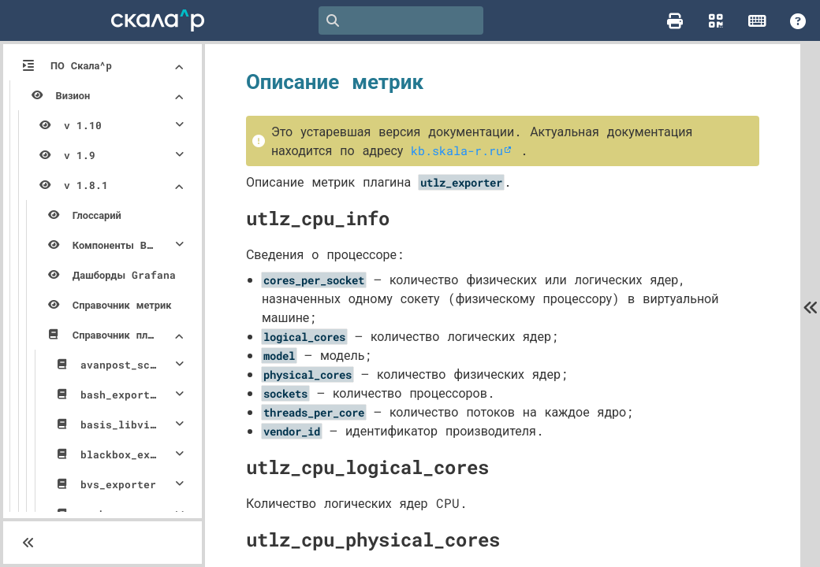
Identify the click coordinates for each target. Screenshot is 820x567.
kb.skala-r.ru (666, 150)
